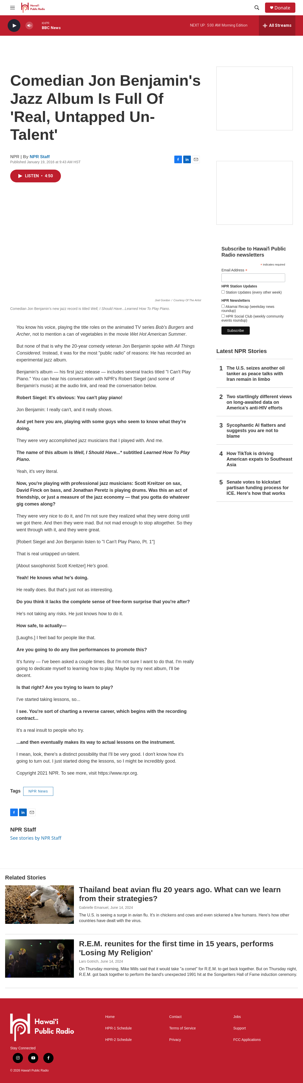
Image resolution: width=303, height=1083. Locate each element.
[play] (14, 26)
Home (110, 1017)
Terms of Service (182, 1028)
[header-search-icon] (257, 7)
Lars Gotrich (88, 961)
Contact (175, 1017)
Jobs (237, 1017)
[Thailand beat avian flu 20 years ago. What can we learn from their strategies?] (39, 904)
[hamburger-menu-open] (12, 8)
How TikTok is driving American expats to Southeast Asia (259, 459)
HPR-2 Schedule (118, 1040)
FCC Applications (247, 1040)
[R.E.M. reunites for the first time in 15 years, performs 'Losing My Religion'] (39, 958)
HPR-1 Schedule (118, 1028)
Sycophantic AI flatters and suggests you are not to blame (256, 431)
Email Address (234, 270)
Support (239, 1028)
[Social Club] (255, 192)
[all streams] (277, 25)
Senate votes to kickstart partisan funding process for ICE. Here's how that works (258, 488)
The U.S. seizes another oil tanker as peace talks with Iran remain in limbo (256, 374)
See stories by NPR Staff (35, 838)
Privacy (175, 1040)
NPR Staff (40, 156)
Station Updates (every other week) (253, 292)
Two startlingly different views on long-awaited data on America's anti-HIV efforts (259, 402)
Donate (282, 7)
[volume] (29, 25)
